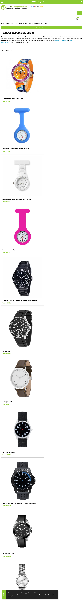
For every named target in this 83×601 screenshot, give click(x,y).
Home (2, 23)
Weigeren (55, 594)
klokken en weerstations (61, 40)
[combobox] (39, 13)
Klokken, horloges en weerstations (28, 23)
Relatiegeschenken (11, 23)
